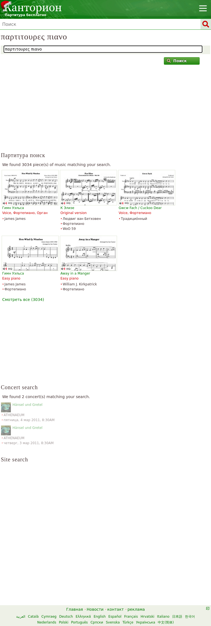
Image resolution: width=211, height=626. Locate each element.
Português (79, 622)
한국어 (190, 617)
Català (33, 617)
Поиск (177, 61)
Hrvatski (147, 617)
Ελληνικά (83, 617)
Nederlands (46, 622)
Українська (145, 622)
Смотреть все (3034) (23, 299)
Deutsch (66, 617)
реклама (136, 609)
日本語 (177, 617)
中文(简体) (166, 622)
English (100, 617)
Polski (63, 622)
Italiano (163, 617)
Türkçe (128, 622)
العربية (20, 617)
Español (114, 617)
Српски (96, 622)
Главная (74, 609)
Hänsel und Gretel (27, 405)
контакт (115, 609)
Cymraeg (48, 617)
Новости (95, 609)
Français (131, 617)
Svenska (113, 622)
